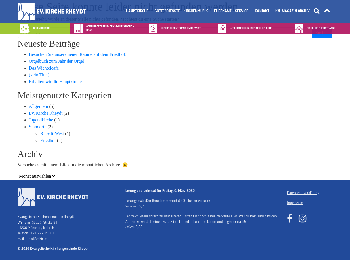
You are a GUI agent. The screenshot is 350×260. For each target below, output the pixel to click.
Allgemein (38, 106)
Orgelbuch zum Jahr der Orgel (56, 61)
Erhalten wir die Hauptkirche (55, 81)
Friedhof (48, 140)
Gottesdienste (167, 11)
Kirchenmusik (196, 11)
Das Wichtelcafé (44, 68)
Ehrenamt (222, 11)
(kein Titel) (39, 74)
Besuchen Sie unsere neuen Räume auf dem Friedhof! (77, 54)
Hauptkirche (137, 11)
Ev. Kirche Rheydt (45, 113)
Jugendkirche (41, 120)
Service (241, 11)
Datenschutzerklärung (303, 193)
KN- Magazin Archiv (292, 11)
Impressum (295, 203)
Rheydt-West (52, 133)
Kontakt (262, 11)
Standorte (37, 126)
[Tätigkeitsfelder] (327, 11)
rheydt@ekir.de (36, 238)
